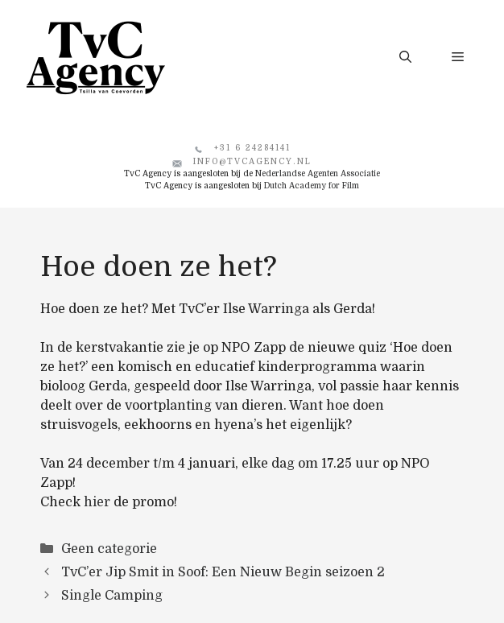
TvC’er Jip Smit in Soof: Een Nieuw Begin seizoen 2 (223, 572)
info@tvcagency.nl (252, 161)
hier (97, 502)
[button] (405, 57)
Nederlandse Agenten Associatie (317, 173)
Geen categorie (109, 549)
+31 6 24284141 (252, 147)
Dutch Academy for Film (311, 185)
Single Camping (112, 595)
